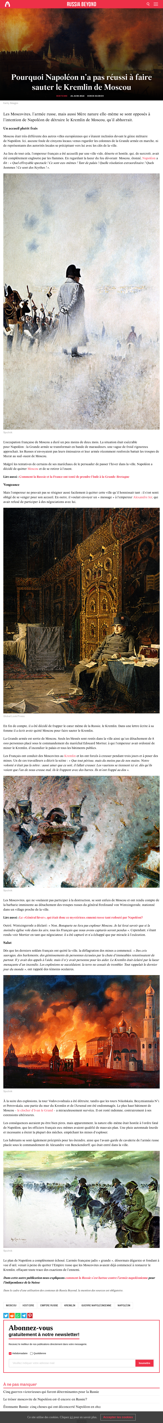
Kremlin (70, 756)
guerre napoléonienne (96, 1305)
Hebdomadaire (20, 1353)
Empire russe (49, 1305)
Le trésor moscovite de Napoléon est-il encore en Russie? (45, 1399)
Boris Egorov (95, 96)
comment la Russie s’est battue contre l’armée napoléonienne (106, 1278)
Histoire (61, 96)
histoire (28, 1305)
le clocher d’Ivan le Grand (35, 1110)
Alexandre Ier (142, 497)
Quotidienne (40, 1353)
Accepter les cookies (118, 1417)
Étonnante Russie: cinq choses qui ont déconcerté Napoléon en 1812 (52, 1407)
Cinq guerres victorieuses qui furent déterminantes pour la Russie (51, 1392)
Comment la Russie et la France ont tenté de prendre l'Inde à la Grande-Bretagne (74, 477)
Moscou (33, 469)
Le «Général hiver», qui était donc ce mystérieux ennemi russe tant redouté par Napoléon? (81, 917)
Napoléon (149, 158)
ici (71, 1417)
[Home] (7, 4)
